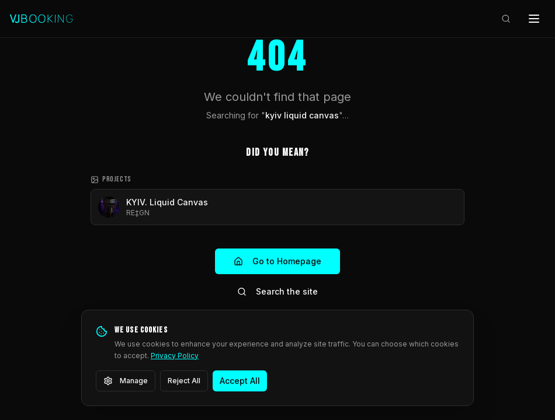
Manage (125, 381)
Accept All (240, 381)
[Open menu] (534, 18)
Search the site (277, 291)
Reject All (184, 380)
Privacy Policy (175, 355)
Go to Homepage (277, 261)
